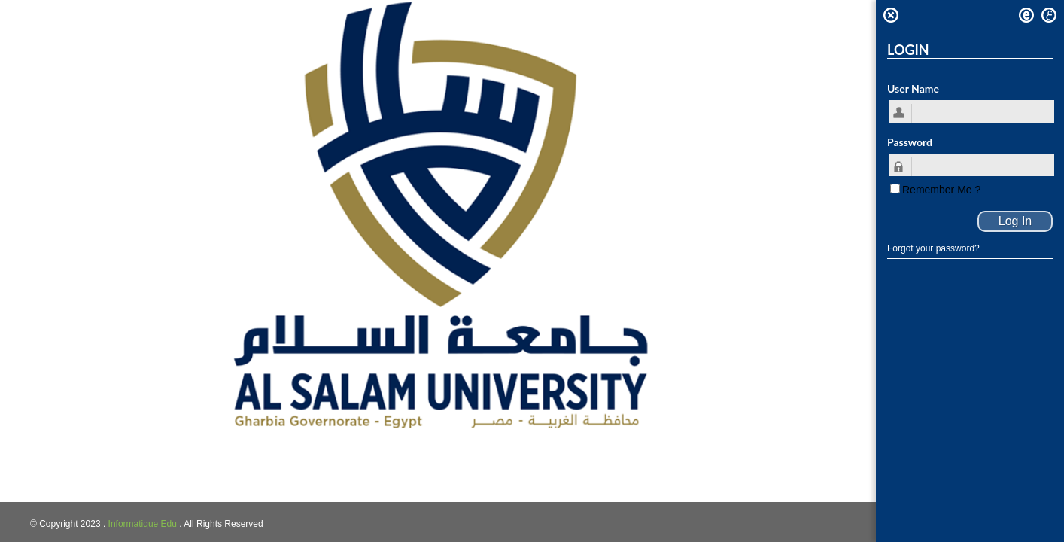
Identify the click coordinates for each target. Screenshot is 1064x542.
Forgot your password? (933, 248)
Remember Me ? (941, 190)
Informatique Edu (142, 524)
